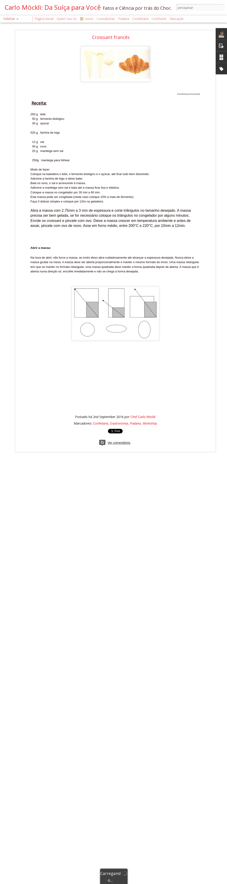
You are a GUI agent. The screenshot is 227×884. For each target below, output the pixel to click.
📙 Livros (86, 19)
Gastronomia (119, 421)
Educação (177, 19)
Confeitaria (100, 421)
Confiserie (159, 19)
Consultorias (106, 19)
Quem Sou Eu (67, 19)
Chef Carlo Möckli (142, 415)
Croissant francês (111, 35)
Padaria (135, 421)
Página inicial (44, 19)
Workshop (150, 421)
